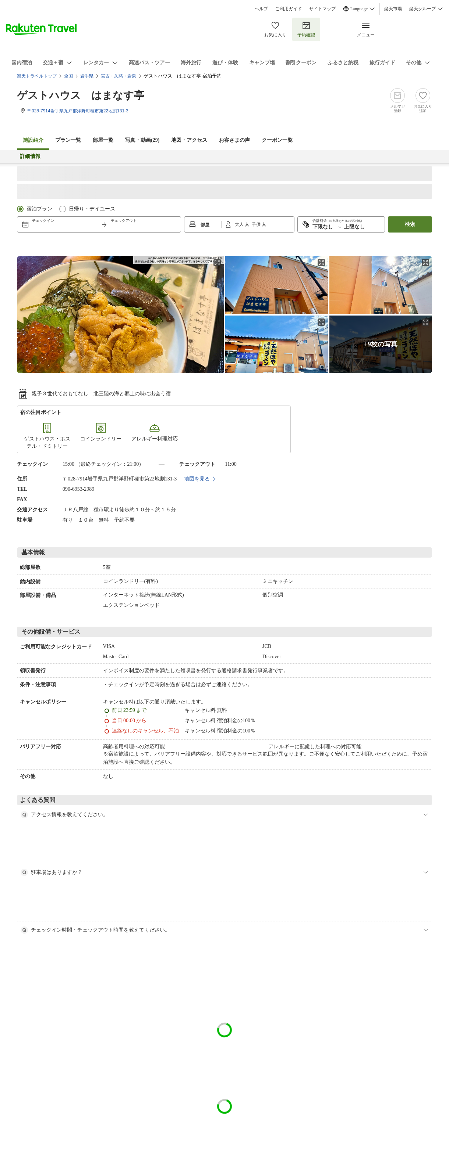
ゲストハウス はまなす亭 (80, 95)
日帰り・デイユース (92, 209)
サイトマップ (322, 8)
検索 (410, 224)
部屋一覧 (103, 140)
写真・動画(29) (142, 140)
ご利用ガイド (288, 8)
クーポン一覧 (277, 140)
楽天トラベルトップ (37, 76)
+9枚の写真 (380, 344)
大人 (240, 224)
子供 (257, 224)
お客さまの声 (234, 140)
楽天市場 (393, 8)
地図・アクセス (189, 140)
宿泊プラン (39, 209)
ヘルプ (261, 8)
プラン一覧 (68, 140)
